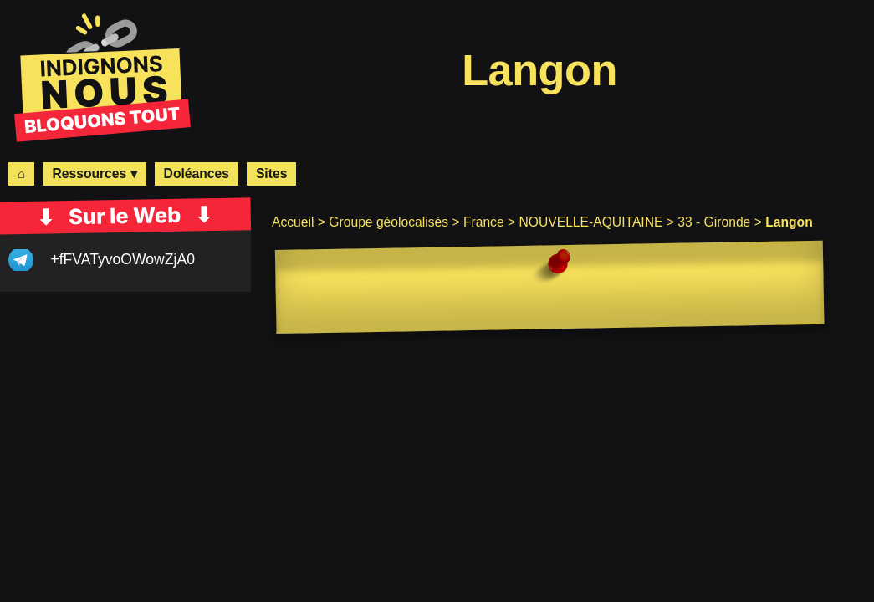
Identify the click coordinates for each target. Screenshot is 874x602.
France (483, 222)
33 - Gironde (713, 222)
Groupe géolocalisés (388, 222)
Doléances (196, 173)
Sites (271, 173)
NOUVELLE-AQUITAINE (590, 222)
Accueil (293, 222)
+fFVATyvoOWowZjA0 (122, 259)
